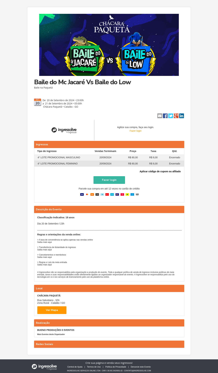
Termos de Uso (94, 367)
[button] (109, 180)
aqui (50, 242)
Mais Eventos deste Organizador (51, 334)
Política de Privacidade (115, 367)
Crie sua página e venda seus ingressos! (109, 362)
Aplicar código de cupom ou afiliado (160, 171)
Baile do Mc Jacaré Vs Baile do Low (82, 82)
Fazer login (135, 130)
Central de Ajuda (74, 367)
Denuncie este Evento (141, 367)
